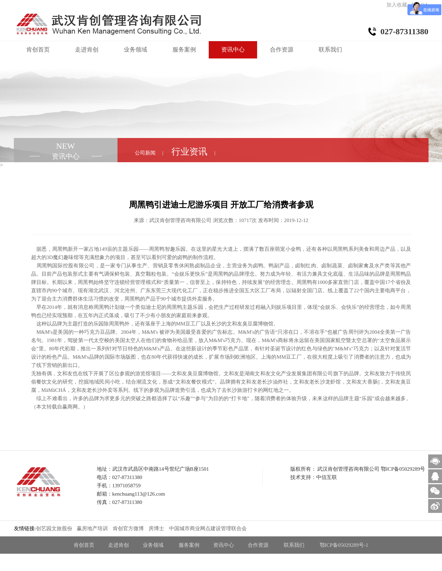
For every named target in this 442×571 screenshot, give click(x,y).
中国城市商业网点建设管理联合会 (208, 528)
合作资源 (281, 49)
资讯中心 (233, 49)
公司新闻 (145, 153)
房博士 (156, 528)
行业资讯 (189, 152)
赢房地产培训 (92, 528)
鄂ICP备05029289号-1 (344, 545)
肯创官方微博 (128, 528)
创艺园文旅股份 (54, 528)
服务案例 (184, 49)
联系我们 (330, 49)
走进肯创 (86, 49)
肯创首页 (38, 49)
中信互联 (326, 477)
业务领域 (135, 49)
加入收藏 (396, 5)
